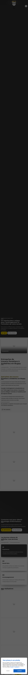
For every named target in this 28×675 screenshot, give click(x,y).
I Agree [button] (19, 670)
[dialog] (14, 666)
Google (11, 666)
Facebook (17, 666)
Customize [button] (8, 670)
